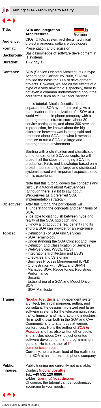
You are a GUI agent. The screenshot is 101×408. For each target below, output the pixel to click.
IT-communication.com (49, 345)
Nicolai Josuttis (39, 299)
